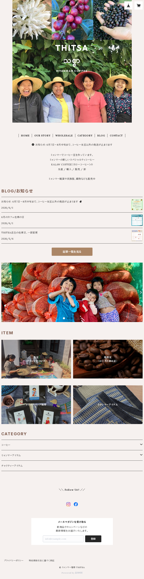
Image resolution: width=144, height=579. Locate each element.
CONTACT (116, 135)
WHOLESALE (64, 135)
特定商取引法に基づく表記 (41, 560)
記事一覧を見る (72, 251)
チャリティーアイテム (12, 465)
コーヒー (5, 445)
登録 (93, 538)
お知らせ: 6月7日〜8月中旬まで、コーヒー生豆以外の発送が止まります (72, 144)
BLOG (101, 135)
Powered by (72, 573)
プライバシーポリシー (13, 560)
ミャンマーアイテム (11, 455)
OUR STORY (42, 135)
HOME (25, 135)
